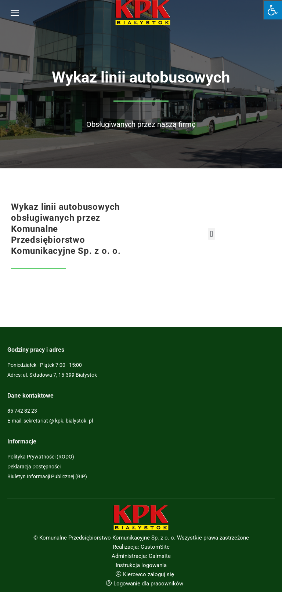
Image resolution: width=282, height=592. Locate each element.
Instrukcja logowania (141, 565)
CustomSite (155, 547)
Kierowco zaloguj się (148, 574)
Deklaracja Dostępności (34, 466)
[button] (211, 234)
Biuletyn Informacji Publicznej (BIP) (47, 476)
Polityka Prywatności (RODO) (40, 457)
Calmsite (160, 556)
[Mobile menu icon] (14, 13)
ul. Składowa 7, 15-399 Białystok (60, 375)
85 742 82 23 (22, 411)
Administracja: (129, 556)
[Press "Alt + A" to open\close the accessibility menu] (272, 9)
